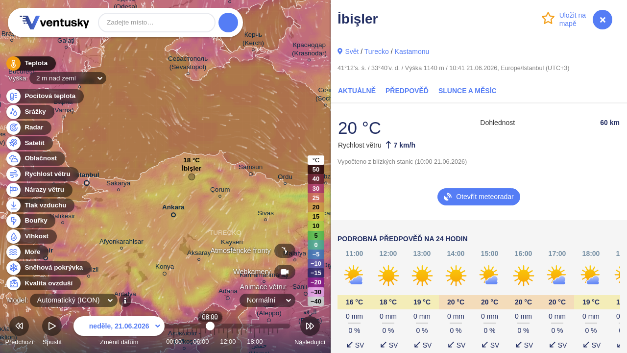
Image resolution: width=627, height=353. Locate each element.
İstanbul (86, 177)
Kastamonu (412, 51)
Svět (352, 51)
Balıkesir (62, 217)
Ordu (285, 178)
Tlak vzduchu (40, 206)
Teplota (30, 63)
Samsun (251, 168)
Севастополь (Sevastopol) (188, 64)
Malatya (294, 255)
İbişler (191, 171)
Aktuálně (357, 91)
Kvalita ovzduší (42, 284)
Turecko (376, 51)
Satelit (29, 143)
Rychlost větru (42, 174)
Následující (309, 332)
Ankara (173, 209)
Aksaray (199, 254)
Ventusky (53, 22)
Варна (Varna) (63, 107)
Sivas (266, 214)
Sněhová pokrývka (48, 268)
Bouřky (30, 221)
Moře (27, 252)
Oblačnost (35, 158)
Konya (164, 268)
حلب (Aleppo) (269, 310)
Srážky (29, 112)
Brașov (11, 35)
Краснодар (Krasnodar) (309, 50)
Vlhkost (30, 236)
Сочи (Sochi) (326, 95)
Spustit (52, 332)
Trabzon (326, 178)
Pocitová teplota (44, 96)
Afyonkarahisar (121, 243)
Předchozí (19, 332)
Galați (65, 42)
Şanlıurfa (305, 288)
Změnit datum (119, 332)
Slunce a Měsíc (467, 91)
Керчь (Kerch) (253, 40)
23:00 (277, 341)
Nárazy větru (38, 190)
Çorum (220, 191)
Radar (28, 128)
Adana (228, 292)
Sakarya (118, 184)
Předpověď (407, 91)
